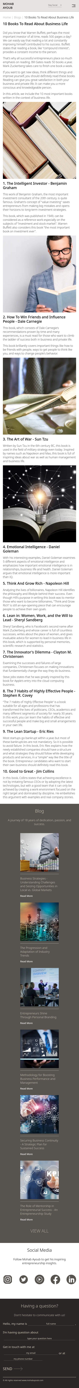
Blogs (17, 17)
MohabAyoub (8, 6)
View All (39, 1231)
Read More (26, 896)
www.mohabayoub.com (32, 1380)
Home (7, 17)
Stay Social (52, 5)
